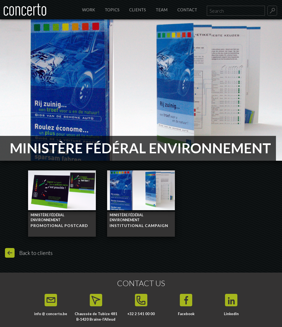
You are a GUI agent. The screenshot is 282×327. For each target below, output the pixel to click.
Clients (137, 9)
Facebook (186, 314)
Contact (187, 9)
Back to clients (36, 253)
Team (161, 9)
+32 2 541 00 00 (141, 314)
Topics (112, 9)
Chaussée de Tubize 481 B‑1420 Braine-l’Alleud (96, 316)
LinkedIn (231, 314)
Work (88, 9)
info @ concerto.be (50, 314)
